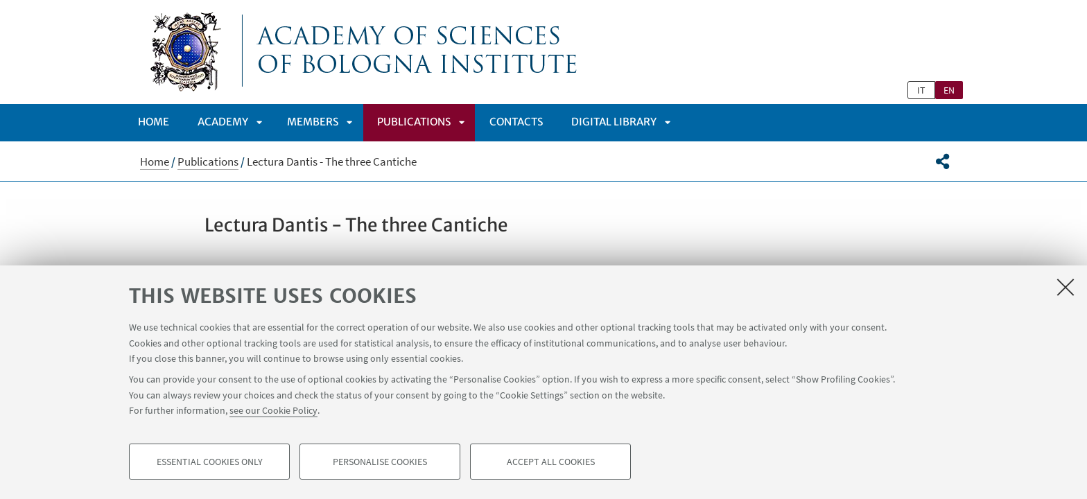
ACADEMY (223, 121)
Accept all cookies (551, 461)
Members (312, 121)
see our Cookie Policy (273, 410)
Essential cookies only (210, 461)
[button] (942, 161)
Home (153, 121)
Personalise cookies (380, 461)
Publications (414, 121)
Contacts (516, 121)
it (921, 90)
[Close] (1065, 287)
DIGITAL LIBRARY (613, 121)
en (949, 90)
